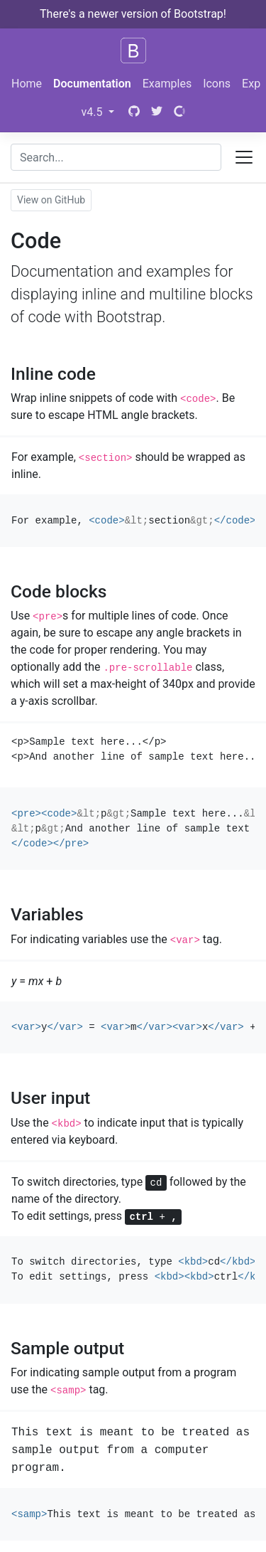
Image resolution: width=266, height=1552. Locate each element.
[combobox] (116, 157)
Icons (217, 83)
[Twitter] (156, 112)
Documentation (92, 83)
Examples (167, 83)
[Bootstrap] (133, 50)
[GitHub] (133, 112)
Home (26, 83)
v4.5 (94, 112)
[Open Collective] (179, 112)
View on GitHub (51, 200)
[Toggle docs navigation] (244, 157)
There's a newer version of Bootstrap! (133, 14)
